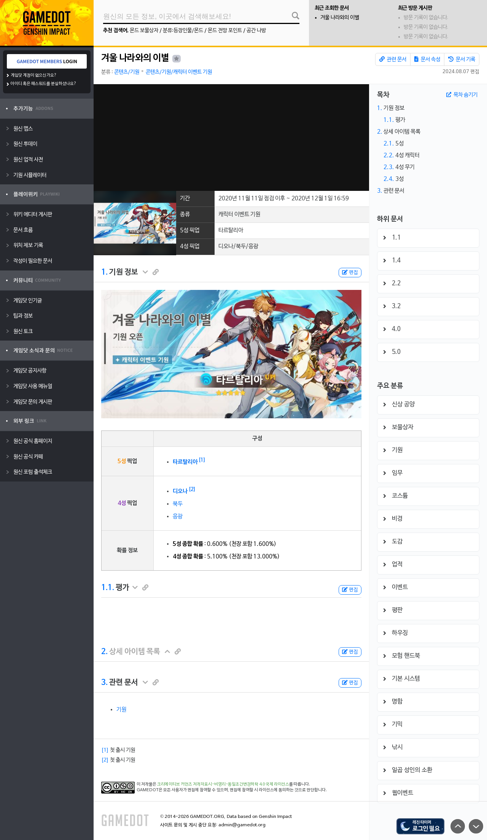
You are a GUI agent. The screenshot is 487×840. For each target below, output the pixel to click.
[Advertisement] (231, 137)
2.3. (389, 167)
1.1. (107, 588)
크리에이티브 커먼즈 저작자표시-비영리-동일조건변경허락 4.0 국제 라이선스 (223, 784)
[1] (202, 460)
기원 (121, 710)
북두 (178, 504)
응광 (178, 517)
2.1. (389, 144)
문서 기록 (461, 59)
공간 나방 (256, 31)
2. (104, 652)
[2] (192, 489)
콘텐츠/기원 (126, 72)
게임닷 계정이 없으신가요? (34, 75)
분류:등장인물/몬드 (183, 31)
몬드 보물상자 (144, 31)
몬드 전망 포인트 (225, 31)
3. (104, 682)
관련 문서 (392, 59)
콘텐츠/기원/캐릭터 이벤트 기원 (179, 72)
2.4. (389, 179)
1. (104, 272)
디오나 (180, 491)
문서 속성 (427, 59)
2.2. (389, 155)
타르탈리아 (185, 462)
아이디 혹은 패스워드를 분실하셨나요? (43, 84)
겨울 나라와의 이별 (339, 18)
